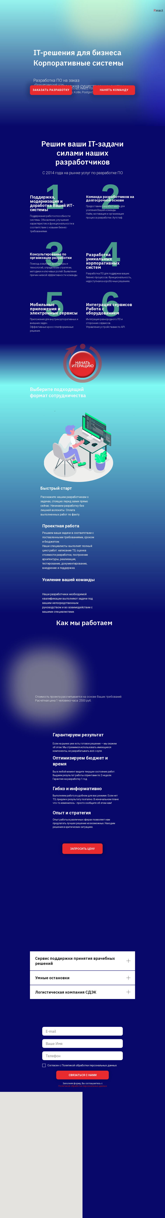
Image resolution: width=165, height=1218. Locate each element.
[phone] (82, 1055)
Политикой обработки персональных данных (82, 1086)
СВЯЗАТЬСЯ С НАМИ (83, 1075)
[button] (51, 90)
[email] (82, 1031)
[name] (82, 1043)
